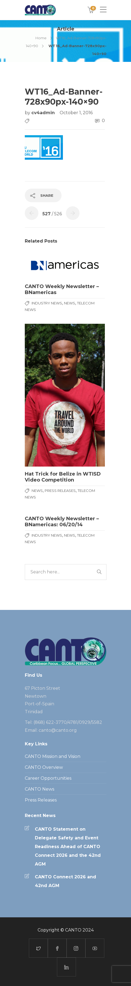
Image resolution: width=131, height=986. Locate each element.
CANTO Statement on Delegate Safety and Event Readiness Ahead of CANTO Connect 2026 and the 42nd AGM (68, 847)
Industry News (47, 303)
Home (41, 38)
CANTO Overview (44, 767)
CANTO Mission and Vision (52, 756)
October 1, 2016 (76, 112)
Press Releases (60, 490)
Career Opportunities (48, 778)
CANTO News (39, 789)
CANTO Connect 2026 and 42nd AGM (65, 881)
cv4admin (43, 112)
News (69, 303)
